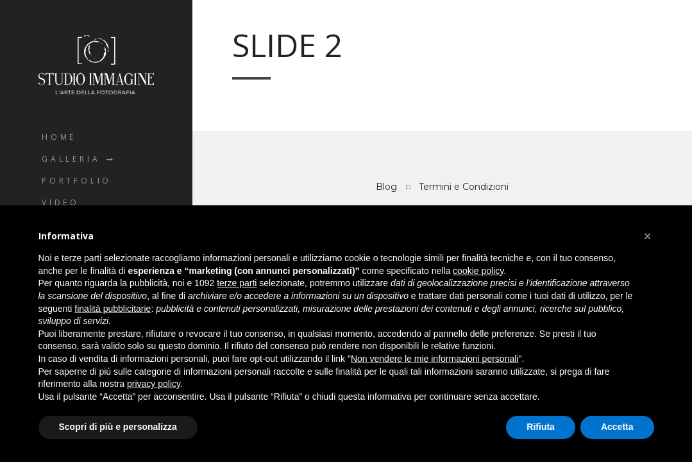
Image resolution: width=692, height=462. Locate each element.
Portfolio (77, 180)
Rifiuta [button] (541, 427)
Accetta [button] (617, 427)
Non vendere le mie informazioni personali (434, 359)
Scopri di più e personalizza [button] (118, 427)
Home (59, 137)
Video (61, 202)
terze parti (237, 283)
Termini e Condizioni (464, 187)
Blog (386, 187)
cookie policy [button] (478, 271)
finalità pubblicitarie (112, 309)
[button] (647, 236)
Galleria (71, 158)
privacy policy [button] (153, 384)
